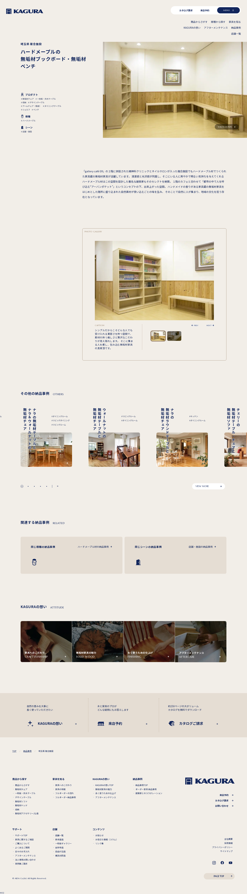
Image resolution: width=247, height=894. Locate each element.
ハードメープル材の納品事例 (93, 546)
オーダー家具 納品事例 (146, 789)
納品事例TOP (142, 785)
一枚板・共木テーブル (25, 793)
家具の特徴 (60, 789)
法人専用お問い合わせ (25, 859)
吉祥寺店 (59, 847)
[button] (34, 486)
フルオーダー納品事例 (65, 797)
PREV (196, 325)
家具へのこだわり (63, 785)
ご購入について (22, 843)
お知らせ (99, 835)
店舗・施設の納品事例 (201, 546)
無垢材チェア (21, 789)
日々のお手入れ (22, 851)
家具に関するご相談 (24, 839)
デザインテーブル (23, 797)
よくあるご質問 (22, 847)
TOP (14, 751)
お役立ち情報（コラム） (106, 839)
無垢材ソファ (21, 801)
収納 (17, 809)
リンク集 (99, 843)
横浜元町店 (60, 855)
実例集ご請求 (21, 863)
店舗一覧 (59, 835)
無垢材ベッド (21, 805)
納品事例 (27, 751)
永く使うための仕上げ (105, 793)
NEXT (209, 325)
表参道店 (59, 839)
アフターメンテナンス (105, 797)
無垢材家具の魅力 (103, 789)
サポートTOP (21, 835)
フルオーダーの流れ (64, 793)
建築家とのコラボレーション (149, 793)
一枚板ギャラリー (63, 843)
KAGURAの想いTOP (104, 785)
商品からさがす (22, 785)
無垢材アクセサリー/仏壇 (26, 813)
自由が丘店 (60, 851)
